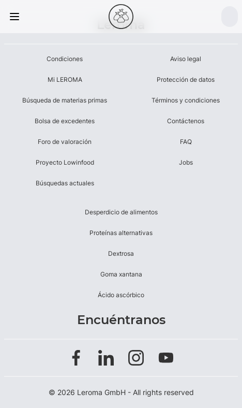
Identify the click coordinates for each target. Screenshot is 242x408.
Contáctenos (185, 121)
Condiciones (65, 59)
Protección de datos (186, 79)
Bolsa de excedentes (65, 121)
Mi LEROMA (65, 79)
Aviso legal (185, 59)
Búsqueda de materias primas (64, 100)
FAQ (186, 141)
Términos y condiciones (186, 100)
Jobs (186, 162)
